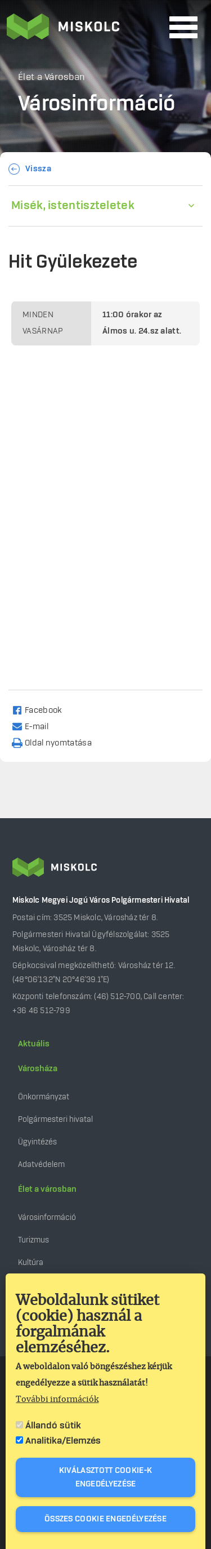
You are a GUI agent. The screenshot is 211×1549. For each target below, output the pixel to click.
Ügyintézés (37, 1142)
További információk (57, 1400)
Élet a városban (47, 1189)
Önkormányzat (43, 1097)
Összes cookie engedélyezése (105, 1519)
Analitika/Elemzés (63, 1441)
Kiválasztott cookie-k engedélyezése (105, 1477)
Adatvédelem (41, 1164)
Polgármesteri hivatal (55, 1119)
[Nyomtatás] (57, 742)
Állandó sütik (53, 1426)
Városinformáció (47, 1217)
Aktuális (34, 1044)
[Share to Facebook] (42, 710)
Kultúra (30, 1262)
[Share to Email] (35, 726)
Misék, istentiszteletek (72, 205)
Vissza (38, 169)
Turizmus (33, 1240)
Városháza (37, 1068)
